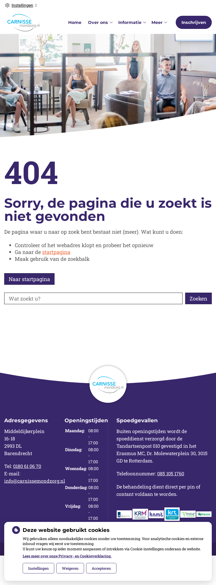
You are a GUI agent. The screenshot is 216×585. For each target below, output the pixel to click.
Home (74, 22)
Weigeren (70, 568)
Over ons (98, 22)
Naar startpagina (29, 279)
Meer (157, 22)
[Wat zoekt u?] (93, 298)
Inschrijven (193, 22)
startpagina (56, 251)
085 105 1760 (170, 473)
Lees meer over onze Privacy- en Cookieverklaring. (67, 555)
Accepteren (101, 568)
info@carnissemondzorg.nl (34, 481)
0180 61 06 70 (27, 466)
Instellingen (38, 568)
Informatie (129, 22)
